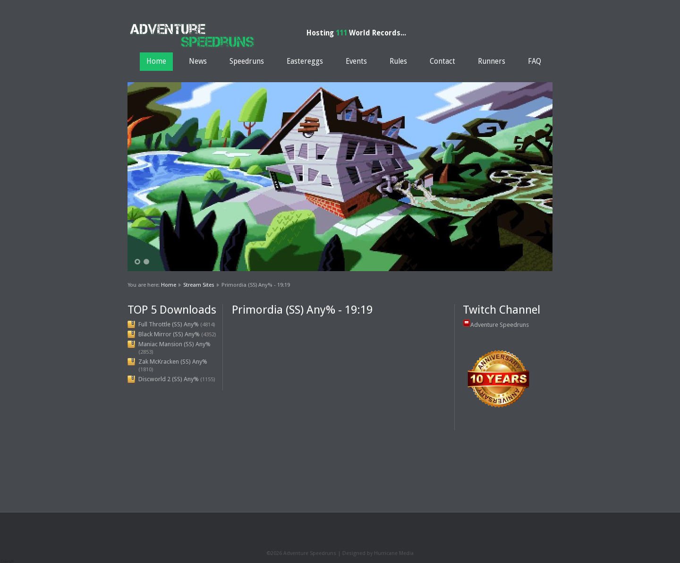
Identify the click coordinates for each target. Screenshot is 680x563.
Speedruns (247, 61)
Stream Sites (198, 285)
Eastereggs (305, 61)
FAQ (534, 61)
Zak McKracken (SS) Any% (172, 361)
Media (406, 553)
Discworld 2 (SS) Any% (168, 379)
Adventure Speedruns (499, 324)
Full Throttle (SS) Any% (168, 324)
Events (356, 61)
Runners (491, 61)
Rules (398, 61)
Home (156, 61)
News (198, 61)
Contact (442, 61)
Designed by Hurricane (370, 553)
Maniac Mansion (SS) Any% (174, 344)
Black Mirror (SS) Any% (169, 334)
